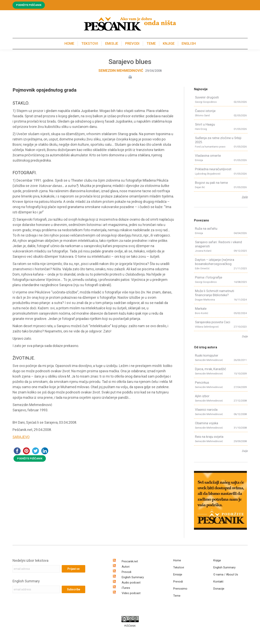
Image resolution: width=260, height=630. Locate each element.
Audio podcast (131, 582)
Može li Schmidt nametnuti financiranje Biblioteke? (214, 293)
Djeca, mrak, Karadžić (210, 369)
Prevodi (126, 572)
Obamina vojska (206, 423)
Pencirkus (202, 382)
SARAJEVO (21, 437)
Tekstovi (178, 567)
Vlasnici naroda (206, 410)
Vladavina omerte (208, 156)
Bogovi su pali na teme (211, 183)
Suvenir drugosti (207, 97)
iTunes (126, 588)
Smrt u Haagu (205, 124)
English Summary (26, 581)
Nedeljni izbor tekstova (30, 560)
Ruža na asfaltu (206, 228)
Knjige (217, 560)
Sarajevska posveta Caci (212, 322)
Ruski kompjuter (206, 355)
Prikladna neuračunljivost (213, 169)
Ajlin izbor (202, 396)
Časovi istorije (205, 111)
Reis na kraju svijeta (209, 437)
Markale (201, 308)
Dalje (245, 196)
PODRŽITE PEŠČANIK (29, 458)
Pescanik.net (130, 561)
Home (177, 560)
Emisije (177, 574)
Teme (176, 595)
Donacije (218, 588)
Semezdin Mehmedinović (120, 70)
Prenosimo (180, 588)
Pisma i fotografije (208, 277)
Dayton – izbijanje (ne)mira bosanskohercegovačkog (214, 262)
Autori (126, 566)
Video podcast (131, 593)
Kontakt (218, 581)
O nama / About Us (225, 574)
